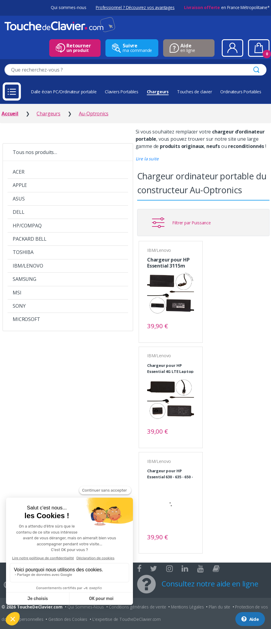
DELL (18, 212)
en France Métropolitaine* (226, 7)
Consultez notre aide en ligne (210, 584)
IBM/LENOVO (28, 265)
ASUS (18, 198)
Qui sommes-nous (68, 7)
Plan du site (219, 607)
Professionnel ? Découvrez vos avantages (135, 7)
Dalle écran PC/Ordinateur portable (64, 92)
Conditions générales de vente (137, 607)
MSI (17, 292)
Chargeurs (158, 92)
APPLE (20, 185)
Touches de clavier (194, 92)
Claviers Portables (121, 92)
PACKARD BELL (30, 239)
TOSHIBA (23, 252)
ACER (18, 171)
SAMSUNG (24, 279)
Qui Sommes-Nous (85, 607)
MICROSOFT (26, 319)
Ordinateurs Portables (240, 92)
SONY (19, 306)
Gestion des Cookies (67, 619)
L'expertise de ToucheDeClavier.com (126, 619)
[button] (147, 159)
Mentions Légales (187, 607)
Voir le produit (187, 326)
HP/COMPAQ (27, 225)
